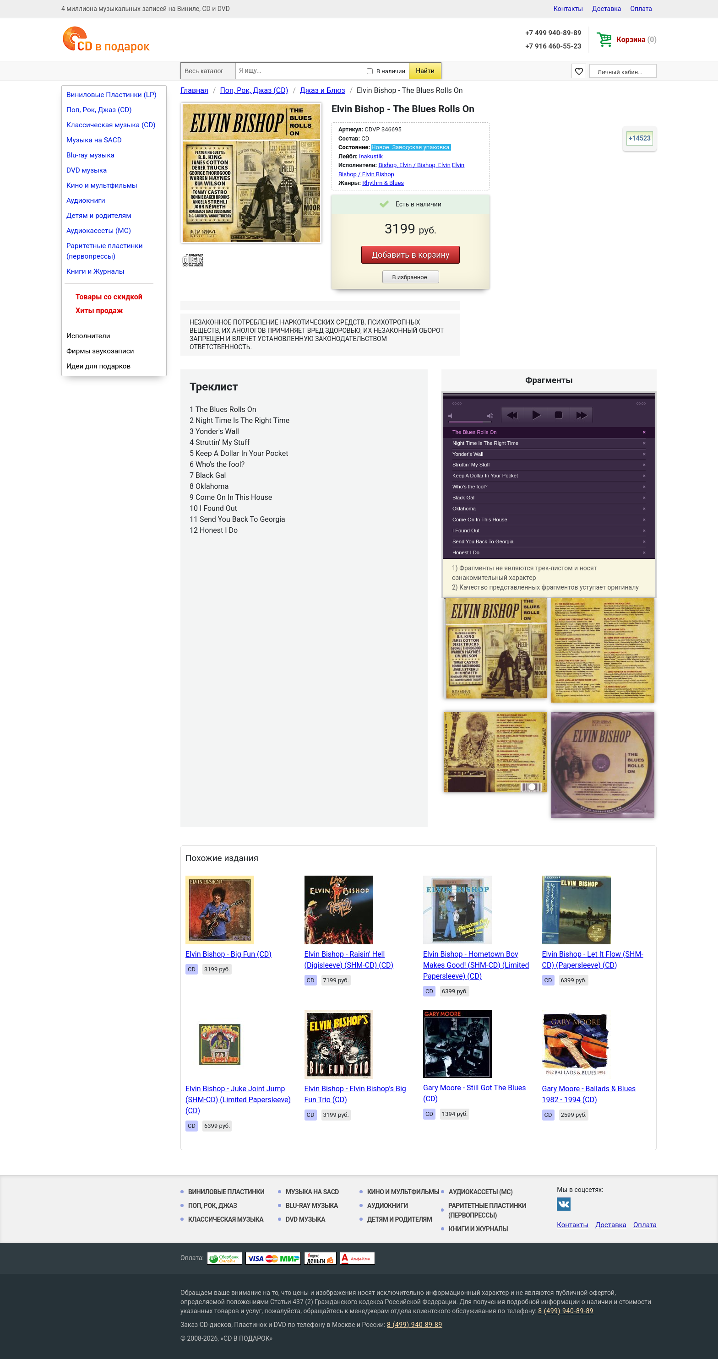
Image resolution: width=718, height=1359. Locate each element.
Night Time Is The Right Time (485, 443)
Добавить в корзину (410, 255)
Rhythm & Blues (383, 182)
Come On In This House (479, 519)
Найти (425, 71)
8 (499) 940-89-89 (565, 1311)
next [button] (581, 415)
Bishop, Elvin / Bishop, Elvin (414, 165)
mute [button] (452, 415)
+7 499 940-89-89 (553, 33)
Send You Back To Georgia (483, 541)
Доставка (606, 8)
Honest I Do (465, 552)
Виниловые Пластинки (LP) (111, 95)
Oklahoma (464, 508)
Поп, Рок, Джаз (212, 1205)
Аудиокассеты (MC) (98, 231)
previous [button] (512, 415)
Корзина (637, 39)
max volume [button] (490, 415)
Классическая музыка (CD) (111, 125)
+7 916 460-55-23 (553, 46)
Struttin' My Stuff (471, 464)
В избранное (409, 277)
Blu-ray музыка (90, 155)
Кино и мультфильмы (101, 185)
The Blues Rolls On (474, 432)
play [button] (549, 331)
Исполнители (88, 336)
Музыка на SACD (94, 140)
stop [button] (558, 415)
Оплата (641, 8)
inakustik (371, 156)
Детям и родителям (98, 215)
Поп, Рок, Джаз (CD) (99, 110)
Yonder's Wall (467, 454)
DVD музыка (86, 170)
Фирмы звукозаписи (100, 351)
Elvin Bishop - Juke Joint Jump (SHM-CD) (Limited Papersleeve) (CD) (238, 1099)
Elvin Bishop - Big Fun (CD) (228, 954)
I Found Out (465, 530)
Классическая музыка (225, 1219)
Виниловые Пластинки (226, 1192)
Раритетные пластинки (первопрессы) (104, 251)
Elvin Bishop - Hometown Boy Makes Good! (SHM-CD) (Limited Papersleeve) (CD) (476, 965)
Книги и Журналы (95, 271)
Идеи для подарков (98, 366)
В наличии (390, 71)
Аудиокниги (85, 200)
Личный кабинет (621, 72)
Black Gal (463, 497)
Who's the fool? (470, 486)
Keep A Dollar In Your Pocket (485, 475)
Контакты (568, 8)
